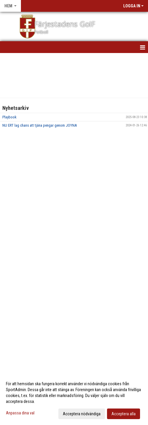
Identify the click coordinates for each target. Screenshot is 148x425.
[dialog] (74, 398)
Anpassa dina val (20, 413)
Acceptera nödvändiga (82, 413)
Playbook (9, 117)
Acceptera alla (123, 413)
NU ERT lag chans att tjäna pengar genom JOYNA (39, 125)
